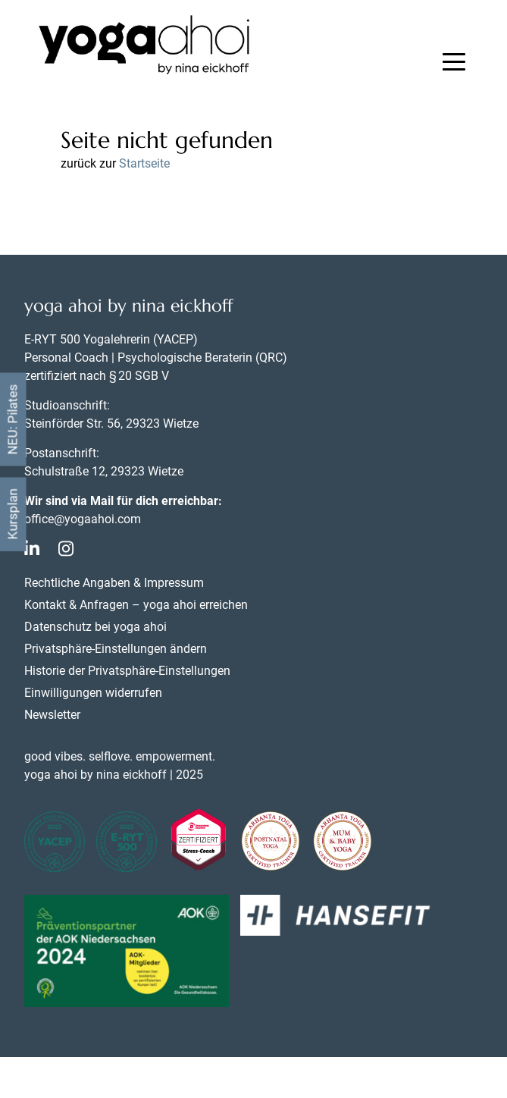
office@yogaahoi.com (82, 519)
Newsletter (52, 714)
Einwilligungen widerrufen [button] (93, 692)
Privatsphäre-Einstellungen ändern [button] (115, 649)
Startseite (144, 163)
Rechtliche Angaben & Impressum (114, 583)
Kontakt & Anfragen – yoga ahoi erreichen (136, 605)
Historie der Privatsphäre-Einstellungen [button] (127, 671)
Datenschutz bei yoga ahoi (95, 627)
